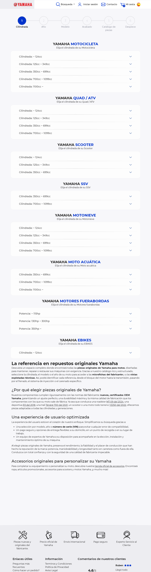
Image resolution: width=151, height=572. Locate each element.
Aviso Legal (51, 570)
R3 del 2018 (29, 405)
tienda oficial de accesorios (109, 466)
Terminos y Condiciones (58, 563)
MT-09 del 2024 (114, 401)
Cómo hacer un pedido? (26, 570)
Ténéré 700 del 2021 (57, 405)
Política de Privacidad (57, 567)
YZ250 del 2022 (117, 405)
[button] (75, 56)
